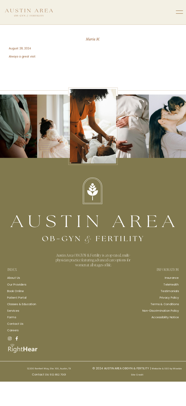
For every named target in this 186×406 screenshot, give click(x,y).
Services (13, 311)
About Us (13, 278)
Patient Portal (16, 298)
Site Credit (137, 379)
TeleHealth (171, 284)
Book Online (15, 291)
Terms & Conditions (164, 304)
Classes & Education (21, 304)
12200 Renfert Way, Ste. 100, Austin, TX (49, 371)
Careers (12, 330)
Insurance (172, 278)
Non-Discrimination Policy (160, 311)
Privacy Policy (169, 298)
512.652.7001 (57, 379)
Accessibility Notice (165, 317)
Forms (11, 317)
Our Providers (16, 284)
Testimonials (170, 291)
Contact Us (15, 324)
